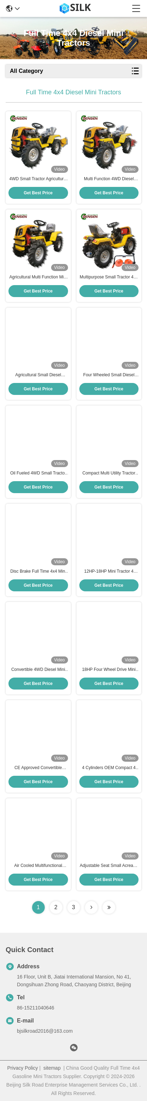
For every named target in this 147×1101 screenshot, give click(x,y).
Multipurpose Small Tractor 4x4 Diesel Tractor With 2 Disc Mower (109, 277)
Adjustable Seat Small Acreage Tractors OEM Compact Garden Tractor (109, 866)
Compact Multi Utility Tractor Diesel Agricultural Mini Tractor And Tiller (108, 473)
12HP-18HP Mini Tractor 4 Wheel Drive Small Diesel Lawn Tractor (108, 571)
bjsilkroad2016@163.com (45, 1031)
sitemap (52, 1068)
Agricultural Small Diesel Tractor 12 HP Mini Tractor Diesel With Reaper (38, 375)
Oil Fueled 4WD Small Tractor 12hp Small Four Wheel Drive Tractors (38, 473)
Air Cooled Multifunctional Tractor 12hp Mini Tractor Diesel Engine (38, 866)
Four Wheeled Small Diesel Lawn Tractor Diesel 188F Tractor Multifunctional (108, 375)
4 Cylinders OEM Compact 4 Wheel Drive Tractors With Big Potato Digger (109, 768)
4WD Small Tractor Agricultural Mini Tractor (38, 179)
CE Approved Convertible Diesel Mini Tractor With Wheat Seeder (38, 768)
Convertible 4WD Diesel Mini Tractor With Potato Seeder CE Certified (38, 670)
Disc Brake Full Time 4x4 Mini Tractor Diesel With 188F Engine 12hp (38, 571)
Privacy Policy (22, 1068)
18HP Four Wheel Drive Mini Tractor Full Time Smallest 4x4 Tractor (108, 670)
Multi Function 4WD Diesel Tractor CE (109, 179)
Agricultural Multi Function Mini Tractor (38, 277)
